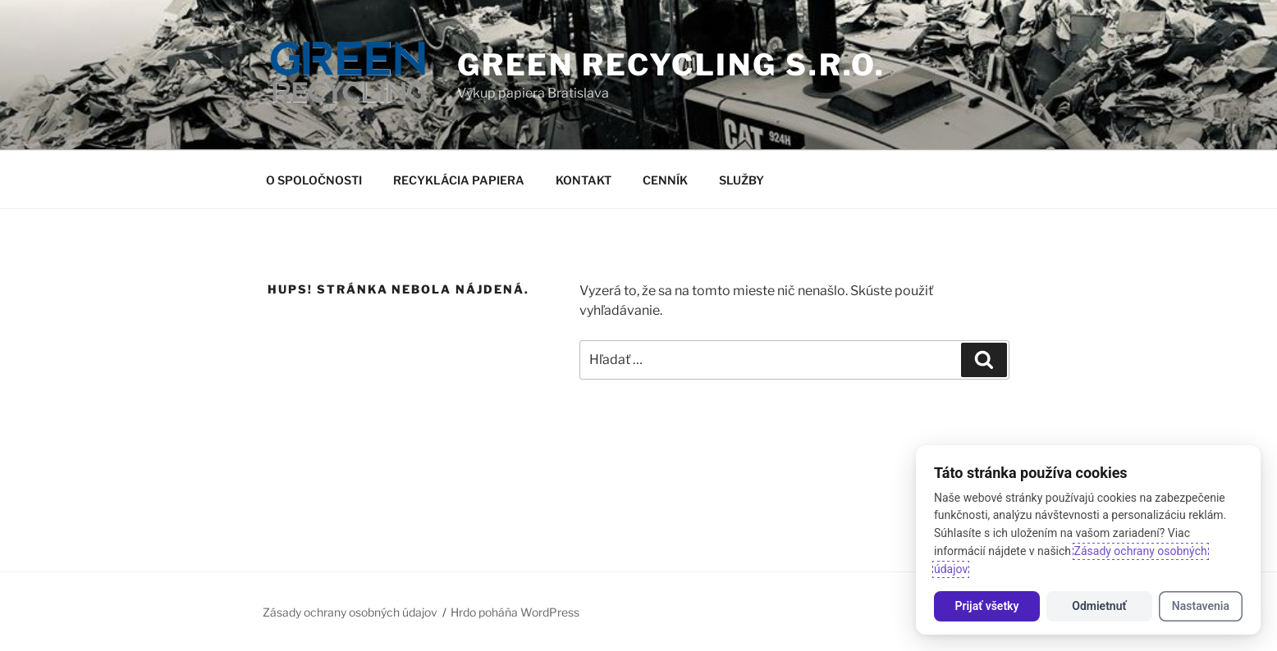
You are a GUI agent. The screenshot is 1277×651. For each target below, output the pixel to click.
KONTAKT (583, 180)
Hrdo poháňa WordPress (515, 612)
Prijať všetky (986, 605)
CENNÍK (665, 180)
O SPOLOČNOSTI (314, 180)
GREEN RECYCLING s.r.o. (671, 65)
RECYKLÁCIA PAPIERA (458, 180)
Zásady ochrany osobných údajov (350, 612)
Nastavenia (1200, 605)
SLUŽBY (741, 180)
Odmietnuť (1099, 605)
